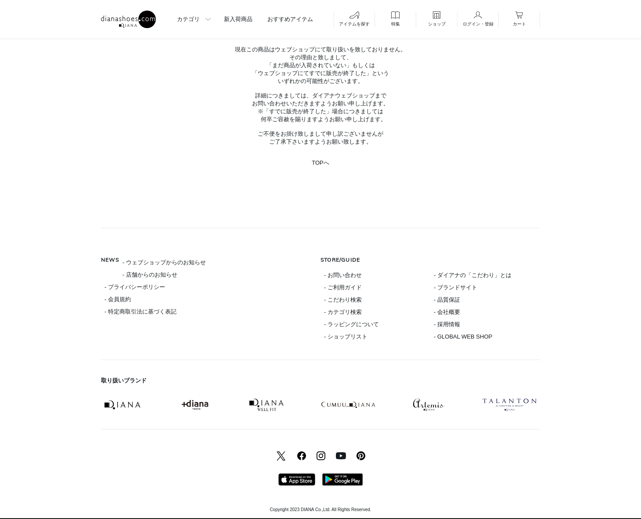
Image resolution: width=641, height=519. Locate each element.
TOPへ (320, 162)
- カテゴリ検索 (343, 312)
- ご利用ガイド (343, 287)
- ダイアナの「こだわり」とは (472, 275)
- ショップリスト (345, 336)
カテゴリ (188, 19)
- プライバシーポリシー (134, 287)
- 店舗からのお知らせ (149, 274)
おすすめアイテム (290, 19)
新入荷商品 (238, 19)
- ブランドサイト (455, 287)
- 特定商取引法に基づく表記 (140, 311)
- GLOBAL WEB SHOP (463, 336)
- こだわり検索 (343, 299)
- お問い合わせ (343, 275)
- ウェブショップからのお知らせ (164, 262)
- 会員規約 (117, 299)
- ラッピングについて (351, 324)
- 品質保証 (447, 299)
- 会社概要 (447, 312)
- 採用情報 (447, 324)
